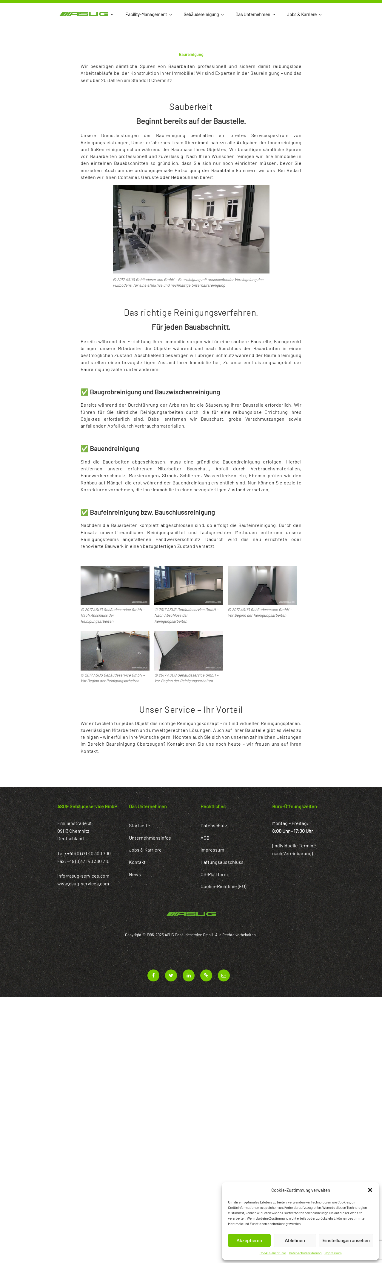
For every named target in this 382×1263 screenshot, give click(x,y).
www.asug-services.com (83, 883)
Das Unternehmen (255, 14)
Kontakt (137, 862)
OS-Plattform (214, 874)
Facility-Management (149, 14)
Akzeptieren (249, 1240)
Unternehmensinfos (150, 838)
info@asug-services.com (83, 876)
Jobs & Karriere (305, 14)
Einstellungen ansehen (346, 1240)
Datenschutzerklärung (305, 1253)
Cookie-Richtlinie (273, 1253)
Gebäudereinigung (204, 14)
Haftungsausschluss (222, 862)
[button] (370, 1190)
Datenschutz (214, 825)
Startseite (139, 825)
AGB (205, 838)
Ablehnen (295, 1240)
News (135, 874)
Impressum (333, 1253)
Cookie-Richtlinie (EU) (223, 886)
